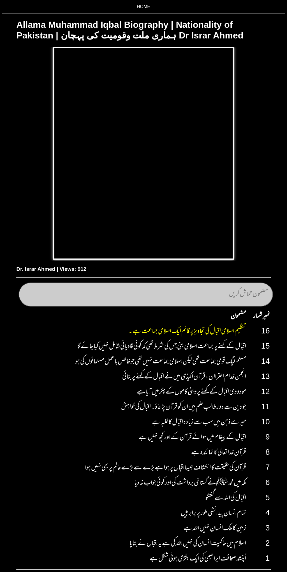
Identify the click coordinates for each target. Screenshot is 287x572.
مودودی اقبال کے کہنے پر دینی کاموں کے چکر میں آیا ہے (191, 392)
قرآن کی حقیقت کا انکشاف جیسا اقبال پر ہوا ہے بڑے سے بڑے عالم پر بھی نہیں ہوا (165, 468)
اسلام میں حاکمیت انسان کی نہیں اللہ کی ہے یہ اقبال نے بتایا (187, 544)
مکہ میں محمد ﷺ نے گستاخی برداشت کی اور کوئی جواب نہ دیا (190, 483)
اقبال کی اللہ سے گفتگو (225, 498)
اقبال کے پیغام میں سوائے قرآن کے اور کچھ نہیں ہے (192, 438)
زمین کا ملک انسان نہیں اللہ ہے (215, 529)
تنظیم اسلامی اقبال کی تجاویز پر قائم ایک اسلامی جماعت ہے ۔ (187, 331)
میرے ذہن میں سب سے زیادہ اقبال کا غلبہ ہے (199, 422)
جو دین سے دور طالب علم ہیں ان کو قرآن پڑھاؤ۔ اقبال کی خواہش (183, 407)
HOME (143, 6)
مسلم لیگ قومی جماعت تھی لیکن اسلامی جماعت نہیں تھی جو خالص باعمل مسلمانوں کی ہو (160, 362)
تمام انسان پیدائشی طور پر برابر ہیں (213, 513)
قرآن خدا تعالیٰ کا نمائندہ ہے (218, 453)
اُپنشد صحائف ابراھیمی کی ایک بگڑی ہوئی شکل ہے (197, 559)
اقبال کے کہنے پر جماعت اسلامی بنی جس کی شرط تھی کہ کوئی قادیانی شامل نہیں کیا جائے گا (161, 347)
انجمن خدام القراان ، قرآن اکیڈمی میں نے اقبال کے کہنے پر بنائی (184, 377)
